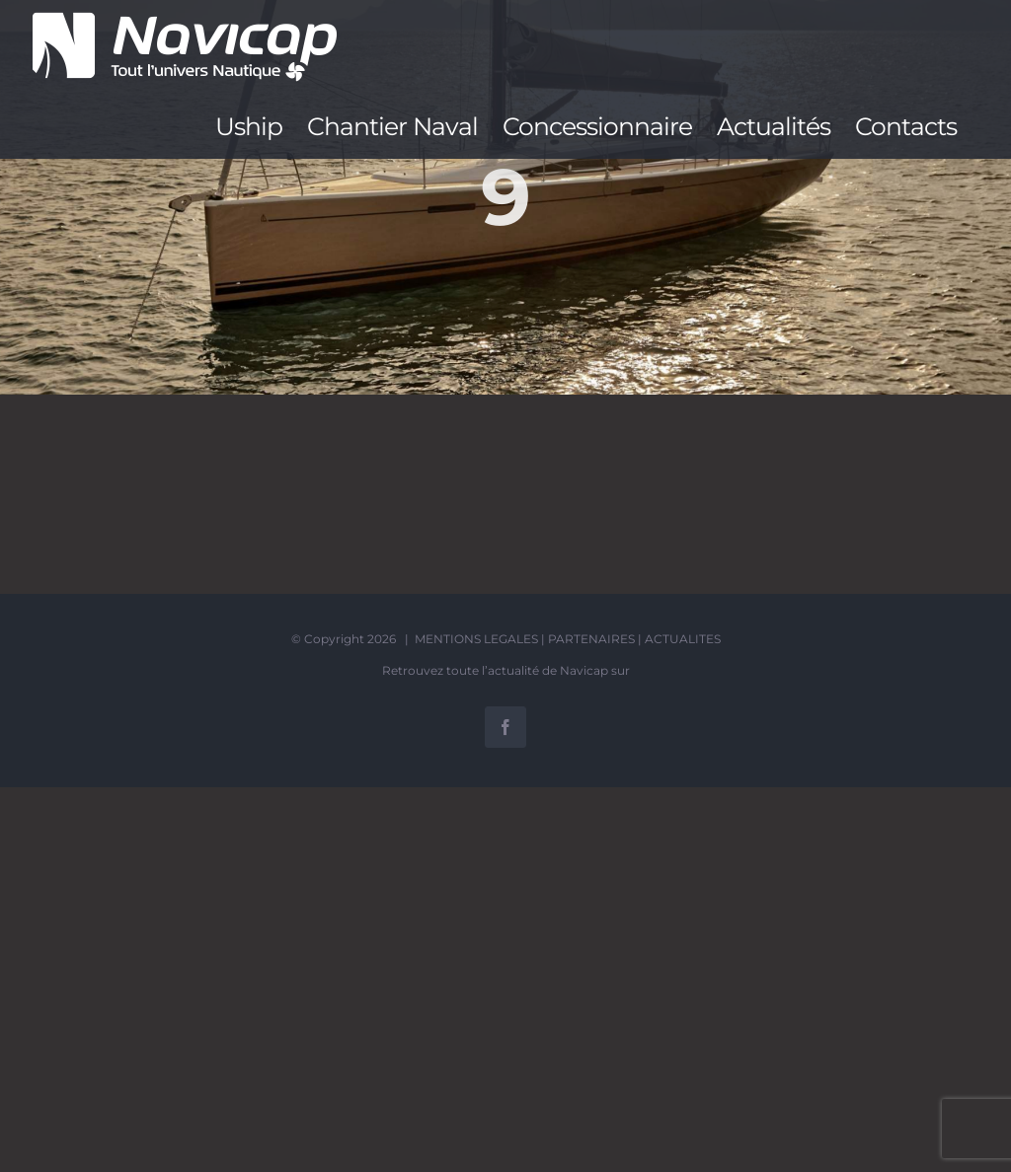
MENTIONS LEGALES (476, 638)
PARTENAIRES (591, 638)
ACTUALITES (683, 638)
